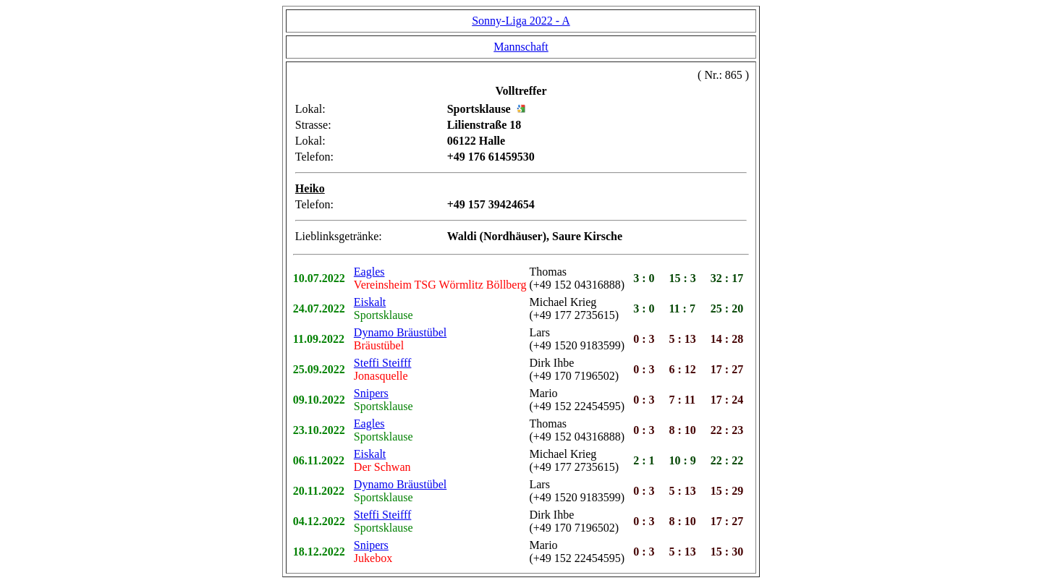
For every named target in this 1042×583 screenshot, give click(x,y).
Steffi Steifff (383, 363)
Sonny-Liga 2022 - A (521, 20)
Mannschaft (521, 47)
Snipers (371, 393)
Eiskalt (370, 302)
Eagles (369, 271)
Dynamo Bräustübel (400, 332)
